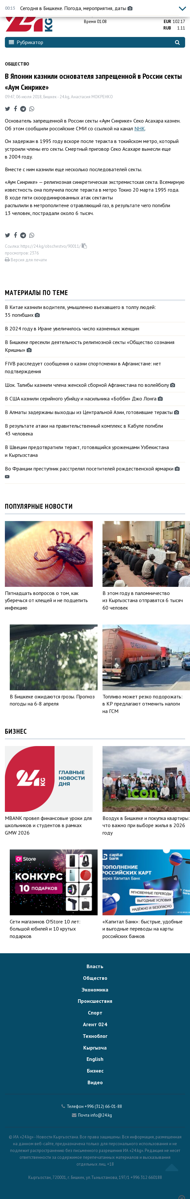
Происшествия (95, 1001)
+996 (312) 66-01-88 (103, 1106)
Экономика (95, 989)
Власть (95, 966)
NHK (139, 128)
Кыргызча (95, 1047)
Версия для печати (26, 260)
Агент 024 (95, 1024)
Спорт (95, 1012)
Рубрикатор (26, 42)
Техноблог (95, 1036)
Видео (95, 1082)
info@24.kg (101, 1115)
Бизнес (95, 1070)
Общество (17, 64)
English (95, 1059)
